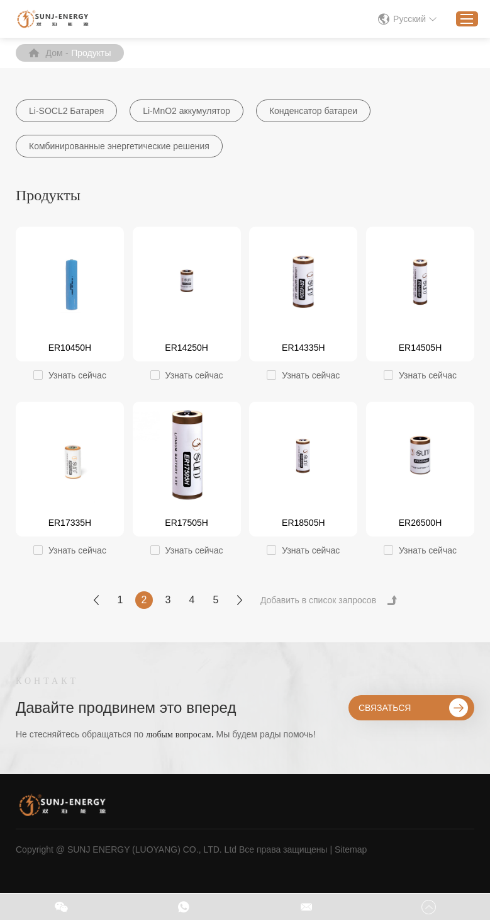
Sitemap (351, 849)
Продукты (91, 53)
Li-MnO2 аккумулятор (186, 111)
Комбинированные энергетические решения (119, 146)
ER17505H (186, 523)
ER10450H (70, 348)
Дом (54, 53)
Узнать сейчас (77, 375)
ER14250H (186, 348)
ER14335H (303, 348)
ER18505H (303, 523)
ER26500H (420, 523)
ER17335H (70, 523)
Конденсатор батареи (313, 111)
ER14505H (420, 348)
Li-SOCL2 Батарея (66, 111)
